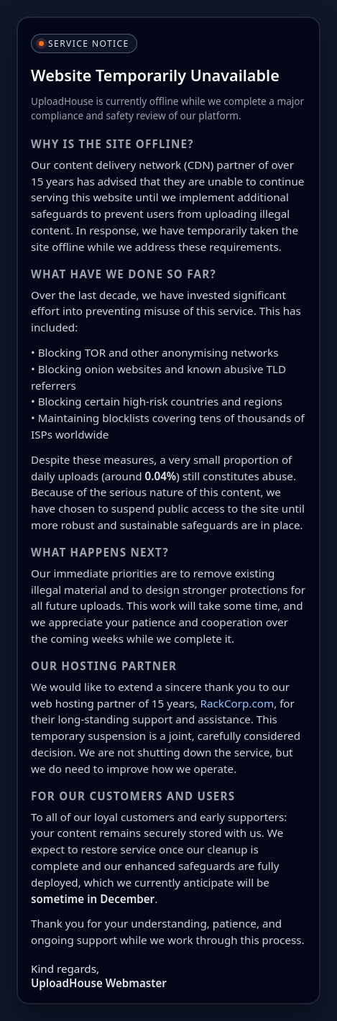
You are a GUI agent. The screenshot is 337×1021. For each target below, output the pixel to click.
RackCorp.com (237, 703)
